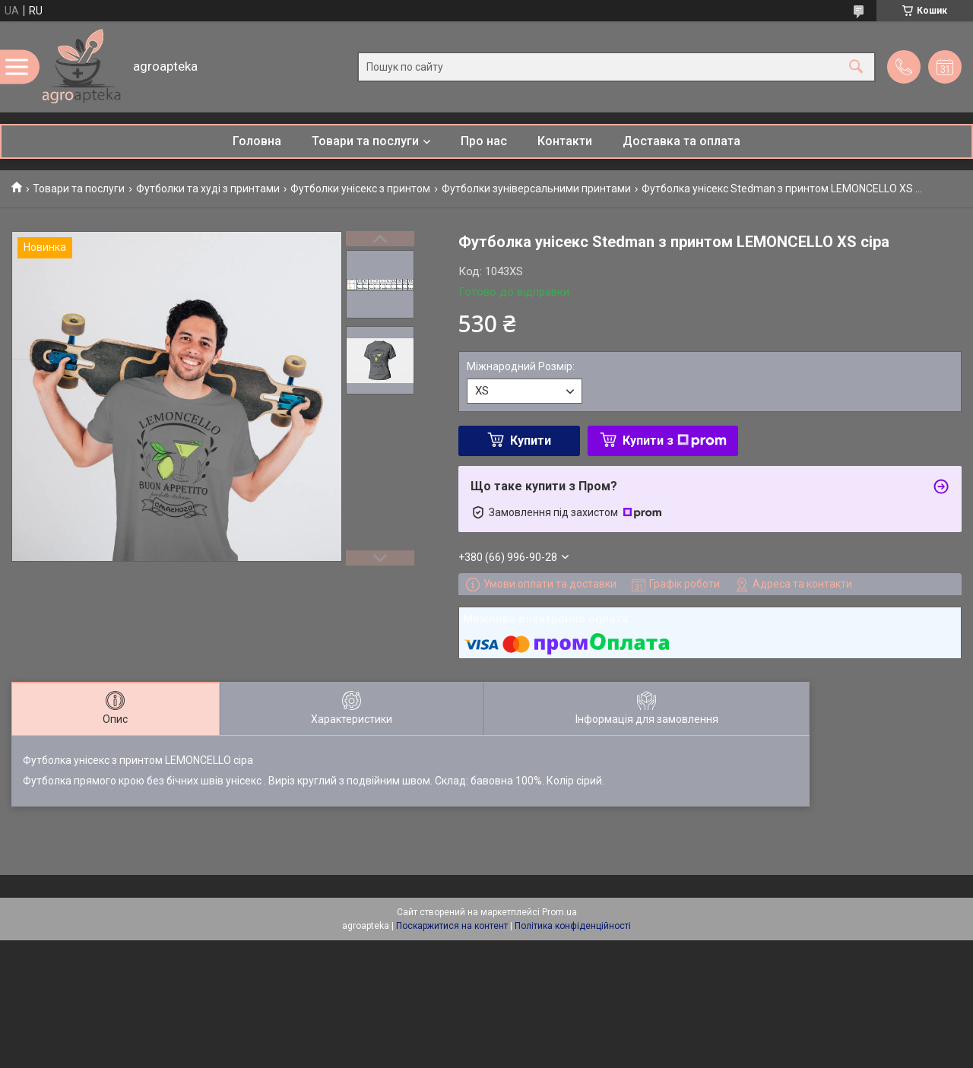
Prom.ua (559, 912)
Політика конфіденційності (573, 926)
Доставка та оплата (681, 141)
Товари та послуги (365, 141)
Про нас (484, 141)
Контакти (564, 141)
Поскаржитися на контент (452, 926)
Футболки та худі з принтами (208, 188)
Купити (530, 440)
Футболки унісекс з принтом (360, 188)
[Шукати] (856, 66)
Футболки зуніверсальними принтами (536, 188)
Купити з (675, 440)
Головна (257, 141)
